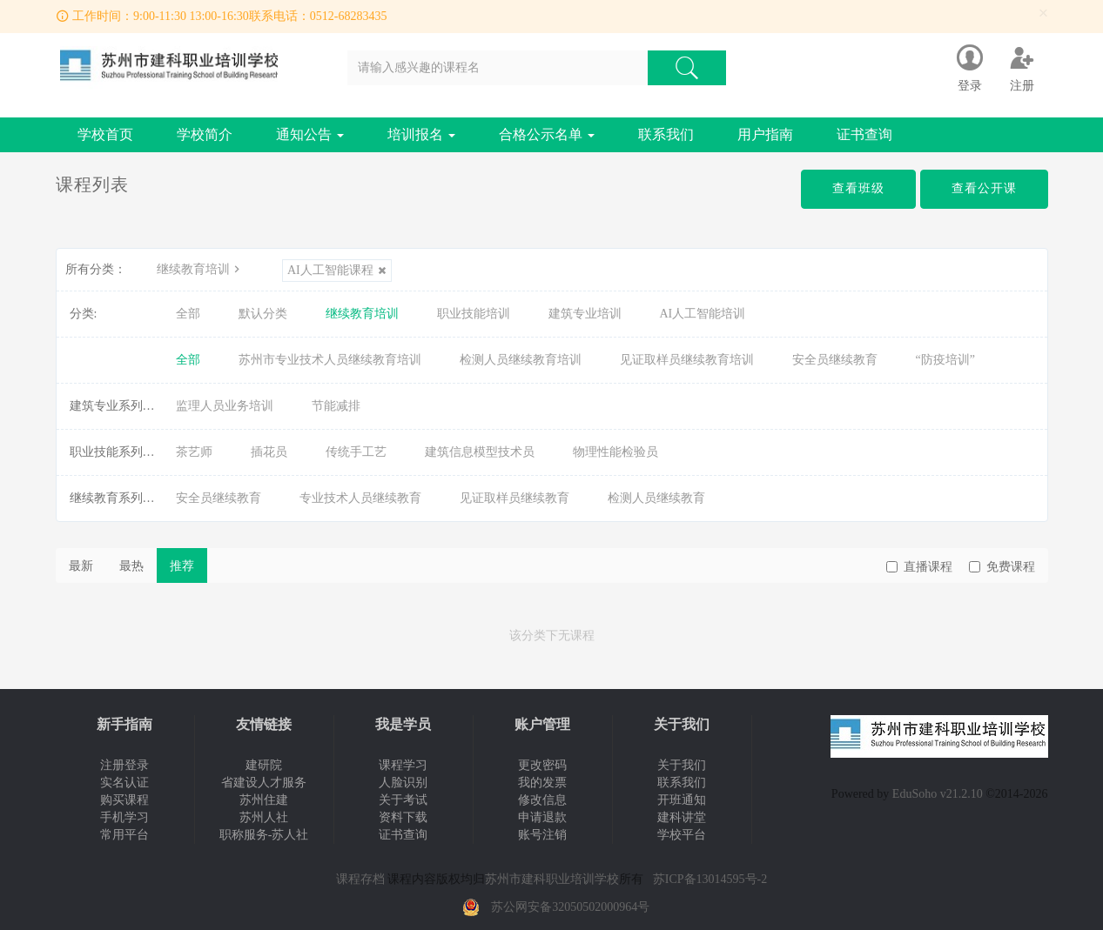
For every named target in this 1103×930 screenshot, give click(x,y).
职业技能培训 (473, 313)
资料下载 (403, 817)
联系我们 (666, 134)
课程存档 (360, 879)
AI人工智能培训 (703, 313)
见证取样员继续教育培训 (687, 359)
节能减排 (336, 405)
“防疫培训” (945, 359)
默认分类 (263, 313)
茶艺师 (194, 451)
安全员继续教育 (835, 359)
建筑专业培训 (585, 313)
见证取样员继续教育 (514, 498)
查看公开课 (984, 188)
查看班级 (858, 188)
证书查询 (864, 134)
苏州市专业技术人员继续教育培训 (330, 359)
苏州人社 (263, 817)
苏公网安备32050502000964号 (570, 906)
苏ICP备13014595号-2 (710, 879)
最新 (81, 565)
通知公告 (310, 134)
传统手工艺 (356, 451)
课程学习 (403, 765)
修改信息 (542, 799)
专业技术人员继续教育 (360, 498)
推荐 (182, 565)
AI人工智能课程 (337, 270)
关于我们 (681, 765)
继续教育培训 (200, 269)
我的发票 (542, 782)
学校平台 (681, 834)
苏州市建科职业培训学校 (552, 879)
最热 (131, 565)
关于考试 (403, 799)
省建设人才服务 (263, 782)
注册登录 (124, 765)
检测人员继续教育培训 (521, 359)
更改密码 (542, 765)
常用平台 (124, 834)
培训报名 (421, 134)
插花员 (269, 451)
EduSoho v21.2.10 (937, 793)
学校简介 (204, 134)
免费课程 (1002, 566)
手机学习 (124, 817)
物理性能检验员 (615, 451)
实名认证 (124, 782)
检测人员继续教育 (656, 498)
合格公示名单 (547, 134)
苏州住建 (263, 799)
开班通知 (681, 799)
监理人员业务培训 (224, 405)
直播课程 (919, 566)
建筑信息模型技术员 (480, 451)
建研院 (263, 765)
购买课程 (124, 799)
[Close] (1044, 13)
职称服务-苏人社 (264, 834)
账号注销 (542, 834)
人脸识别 (403, 782)
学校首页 (105, 134)
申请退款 (542, 817)
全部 (188, 313)
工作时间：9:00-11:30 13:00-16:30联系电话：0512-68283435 (229, 16)
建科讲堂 (681, 817)
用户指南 (765, 134)
